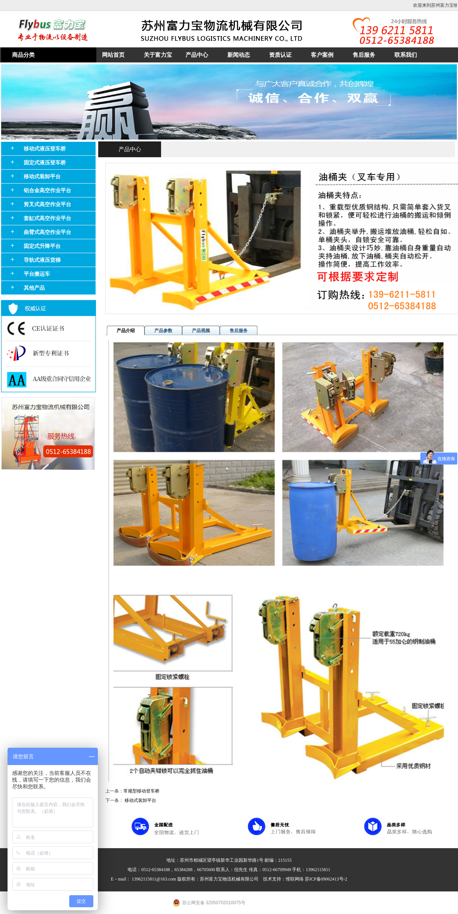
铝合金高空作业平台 (47, 190)
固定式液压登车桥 (45, 162)
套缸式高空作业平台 (47, 218)
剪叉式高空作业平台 (47, 204)
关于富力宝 (158, 55)
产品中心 (197, 55)
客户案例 (322, 55)
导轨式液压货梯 (42, 260)
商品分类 (23, 55)
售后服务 (364, 55)
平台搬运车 (37, 274)
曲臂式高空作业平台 (47, 232)
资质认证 (280, 55)
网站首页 (113, 55)
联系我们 (405, 55)
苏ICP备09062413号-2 (326, 879)
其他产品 (34, 288)
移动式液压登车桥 (45, 149)
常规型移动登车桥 (141, 791)
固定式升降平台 (42, 246)
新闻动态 (238, 55)
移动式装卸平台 (42, 176)
